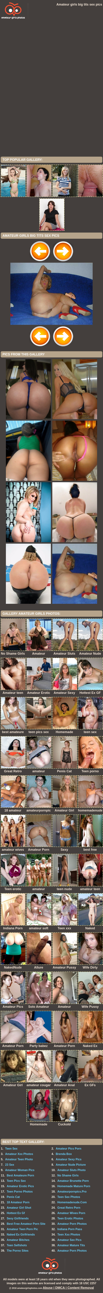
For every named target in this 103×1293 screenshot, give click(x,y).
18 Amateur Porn (18, 1202)
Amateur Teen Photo (19, 1159)
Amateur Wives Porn (71, 1213)
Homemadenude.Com (72, 1202)
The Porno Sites (18, 1250)
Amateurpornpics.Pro (72, 1191)
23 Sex (9, 1164)
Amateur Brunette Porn (73, 1180)
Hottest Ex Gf (16, 1213)
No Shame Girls (68, 1175)
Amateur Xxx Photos (19, 1153)
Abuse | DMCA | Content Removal (68, 1288)
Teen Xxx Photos (68, 1234)
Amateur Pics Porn (68, 1148)
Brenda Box (64, 1153)
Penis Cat (13, 1196)
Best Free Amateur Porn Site (26, 1223)
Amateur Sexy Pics (68, 1159)
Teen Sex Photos (68, 1196)
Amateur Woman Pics (19, 1170)
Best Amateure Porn (20, 1175)
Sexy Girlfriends (18, 1218)
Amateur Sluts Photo (71, 1170)
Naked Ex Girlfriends (21, 1234)
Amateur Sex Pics (69, 1239)
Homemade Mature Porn (73, 1186)
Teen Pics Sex (16, 1180)
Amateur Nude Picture (71, 1164)
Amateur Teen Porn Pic (22, 1229)
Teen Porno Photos (20, 1191)
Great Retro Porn (68, 1207)
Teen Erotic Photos (70, 1218)
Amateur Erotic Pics (20, 1186)
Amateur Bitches (18, 1239)
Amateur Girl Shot (19, 1207)
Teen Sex (11, 1148)
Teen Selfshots (17, 1245)
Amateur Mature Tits (71, 1245)
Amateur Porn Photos (72, 1223)
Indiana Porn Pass (69, 1229)
